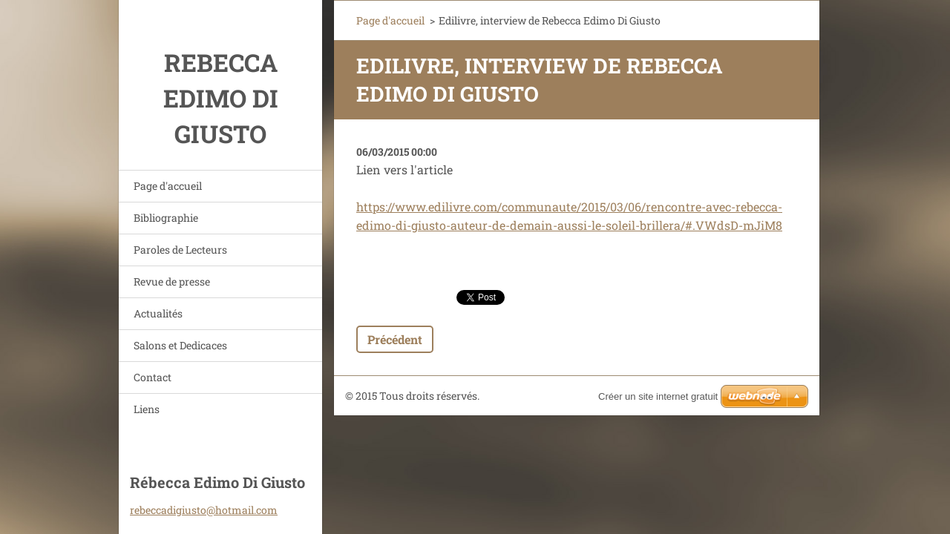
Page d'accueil (168, 186)
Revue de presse (172, 281)
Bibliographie (166, 218)
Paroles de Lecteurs (180, 250)
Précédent (394, 339)
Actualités (158, 313)
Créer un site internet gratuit (658, 396)
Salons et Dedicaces (180, 345)
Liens (147, 409)
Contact (152, 377)
